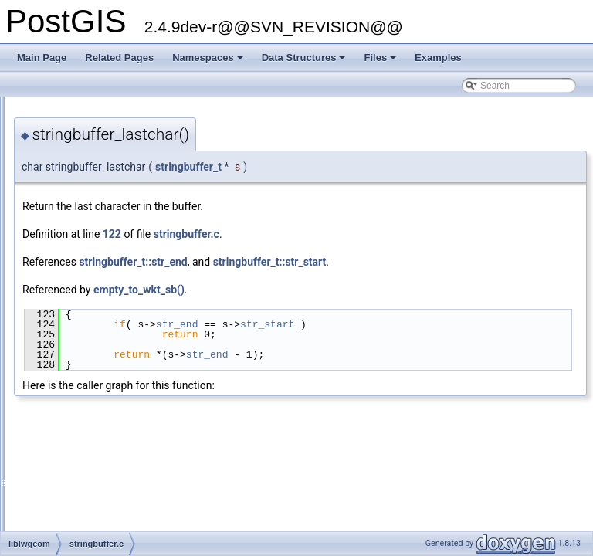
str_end (370, 324)
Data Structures (305, 62)
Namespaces (209, 62)
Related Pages (119, 57)
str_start (460, 324)
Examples (438, 57)
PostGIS (31, 108)
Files (381, 62)
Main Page (41, 57)
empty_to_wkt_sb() (332, 289)
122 (305, 234)
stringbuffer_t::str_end (326, 262)
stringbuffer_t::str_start (463, 262)
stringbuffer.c (379, 234)
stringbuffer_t (381, 167)
